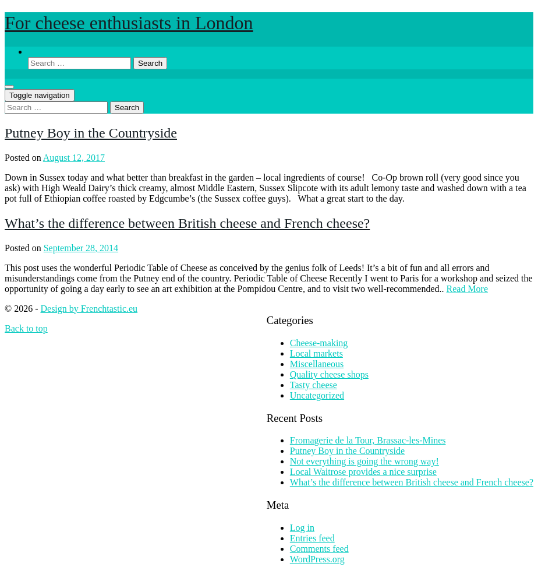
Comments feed (319, 549)
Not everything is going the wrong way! (364, 461)
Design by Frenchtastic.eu (88, 309)
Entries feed (312, 538)
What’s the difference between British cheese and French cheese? (187, 223)
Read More (468, 289)
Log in (302, 528)
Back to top (26, 328)
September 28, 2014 (81, 248)
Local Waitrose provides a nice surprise (363, 472)
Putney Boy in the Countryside (91, 132)
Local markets (316, 353)
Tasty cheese (313, 385)
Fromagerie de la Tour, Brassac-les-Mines (368, 440)
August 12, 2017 (74, 158)
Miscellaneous (317, 364)
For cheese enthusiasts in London (129, 22)
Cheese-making (319, 343)
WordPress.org (317, 559)
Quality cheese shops (329, 374)
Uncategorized (317, 395)
